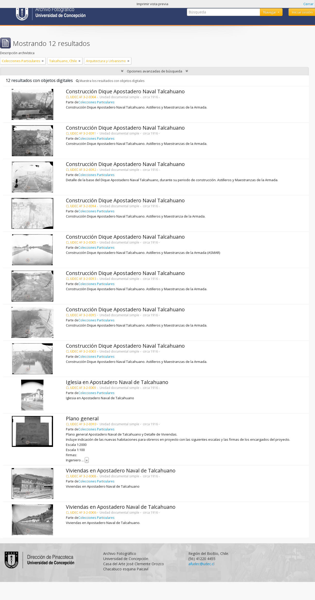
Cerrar (308, 4)
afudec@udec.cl (201, 563)
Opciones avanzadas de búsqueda (154, 71)
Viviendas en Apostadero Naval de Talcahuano (121, 470)
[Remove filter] (43, 60)
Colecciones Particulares (96, 102)
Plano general (82, 418)
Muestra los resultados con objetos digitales (110, 81)
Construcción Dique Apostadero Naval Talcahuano (125, 91)
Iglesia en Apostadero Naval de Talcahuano (117, 382)
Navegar (270, 12)
